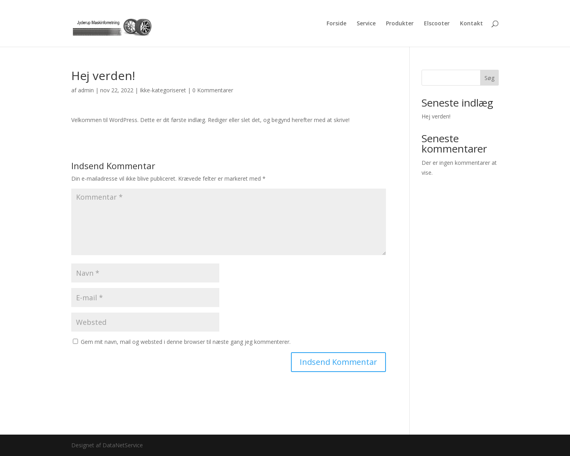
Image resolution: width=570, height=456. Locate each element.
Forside (336, 24)
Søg (489, 78)
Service (366, 24)
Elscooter (437, 24)
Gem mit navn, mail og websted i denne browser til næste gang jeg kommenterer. (186, 341)
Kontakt (471, 24)
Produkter (400, 24)
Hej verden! (436, 116)
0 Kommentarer (212, 90)
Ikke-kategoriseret (163, 90)
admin (86, 90)
